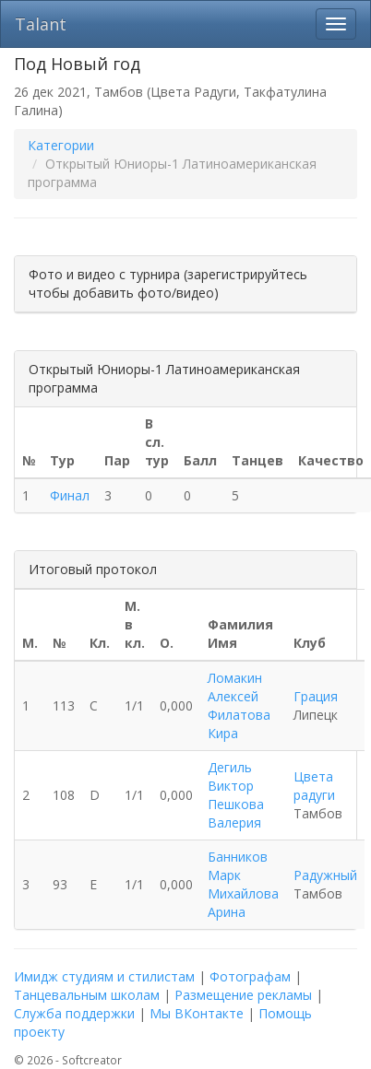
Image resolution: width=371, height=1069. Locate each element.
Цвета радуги (314, 786)
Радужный (325, 875)
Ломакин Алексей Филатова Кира (239, 705)
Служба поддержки (74, 1013)
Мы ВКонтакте (197, 1013)
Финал (70, 495)
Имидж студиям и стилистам (104, 976)
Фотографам (250, 976)
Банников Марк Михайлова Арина (243, 884)
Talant (40, 24)
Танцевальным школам (87, 995)
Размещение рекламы (243, 995)
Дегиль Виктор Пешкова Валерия (236, 794)
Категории (61, 145)
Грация (315, 696)
